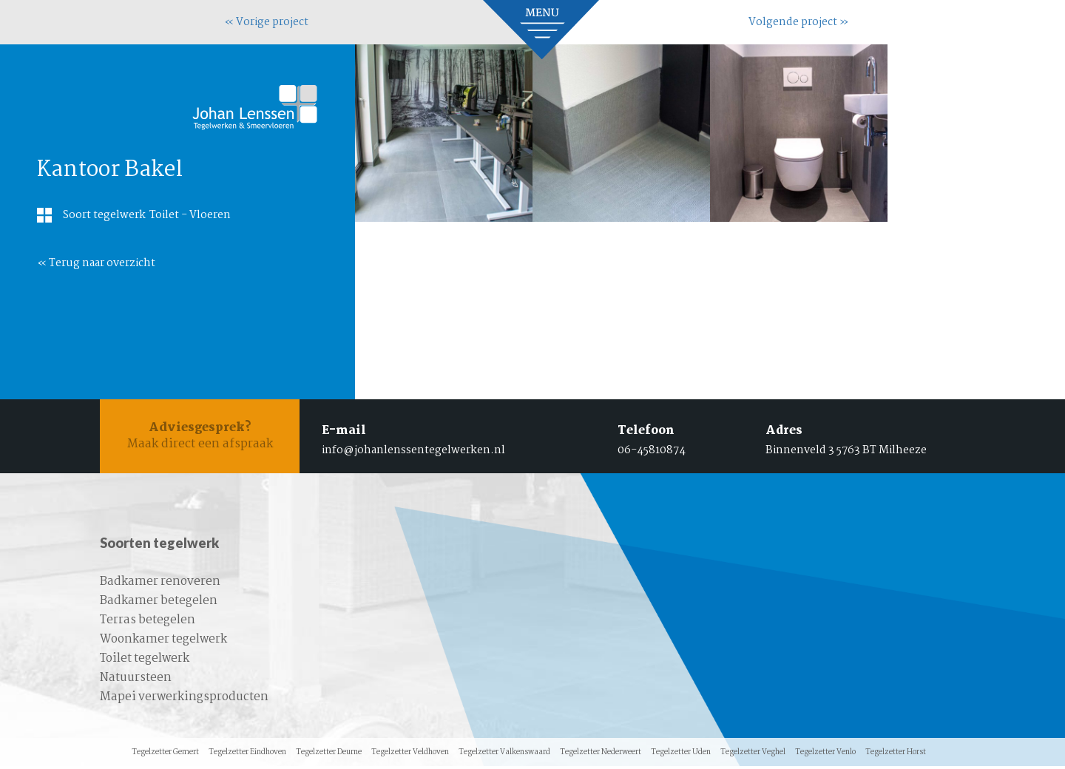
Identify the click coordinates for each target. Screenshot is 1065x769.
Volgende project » (798, 22)
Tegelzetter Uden (681, 755)
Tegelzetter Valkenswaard (504, 755)
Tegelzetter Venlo (825, 755)
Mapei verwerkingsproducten (184, 700)
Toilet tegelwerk (144, 661)
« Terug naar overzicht (96, 263)
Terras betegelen (147, 623)
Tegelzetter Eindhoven (247, 755)
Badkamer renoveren (160, 584)
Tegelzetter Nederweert (600, 755)
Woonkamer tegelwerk (163, 642)
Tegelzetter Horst (895, 755)
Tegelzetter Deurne (329, 755)
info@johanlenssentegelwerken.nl (413, 450)
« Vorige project (266, 22)
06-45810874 (652, 450)
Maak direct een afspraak (200, 437)
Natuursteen (136, 680)
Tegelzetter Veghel (752, 755)
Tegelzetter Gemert (165, 755)
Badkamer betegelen (158, 603)
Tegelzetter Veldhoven (410, 755)
